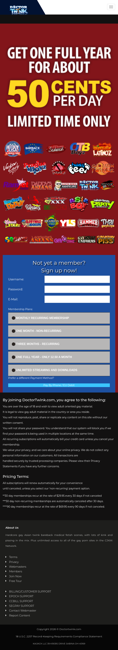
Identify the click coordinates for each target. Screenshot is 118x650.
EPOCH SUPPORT (21, 596)
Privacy (14, 562)
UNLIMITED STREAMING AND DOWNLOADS (44, 370)
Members (15, 571)
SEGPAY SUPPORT (21, 606)
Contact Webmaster (22, 610)
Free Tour (15, 581)
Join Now (15, 576)
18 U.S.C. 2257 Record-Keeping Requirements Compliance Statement (59, 636)
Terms (13, 557)
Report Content (19, 615)
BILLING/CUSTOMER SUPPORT (30, 591)
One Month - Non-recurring (36, 331)
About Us (11, 527)
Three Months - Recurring (35, 344)
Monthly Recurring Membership (40, 318)
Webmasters (17, 566)
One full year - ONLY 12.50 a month (42, 357)
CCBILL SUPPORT (21, 601)
